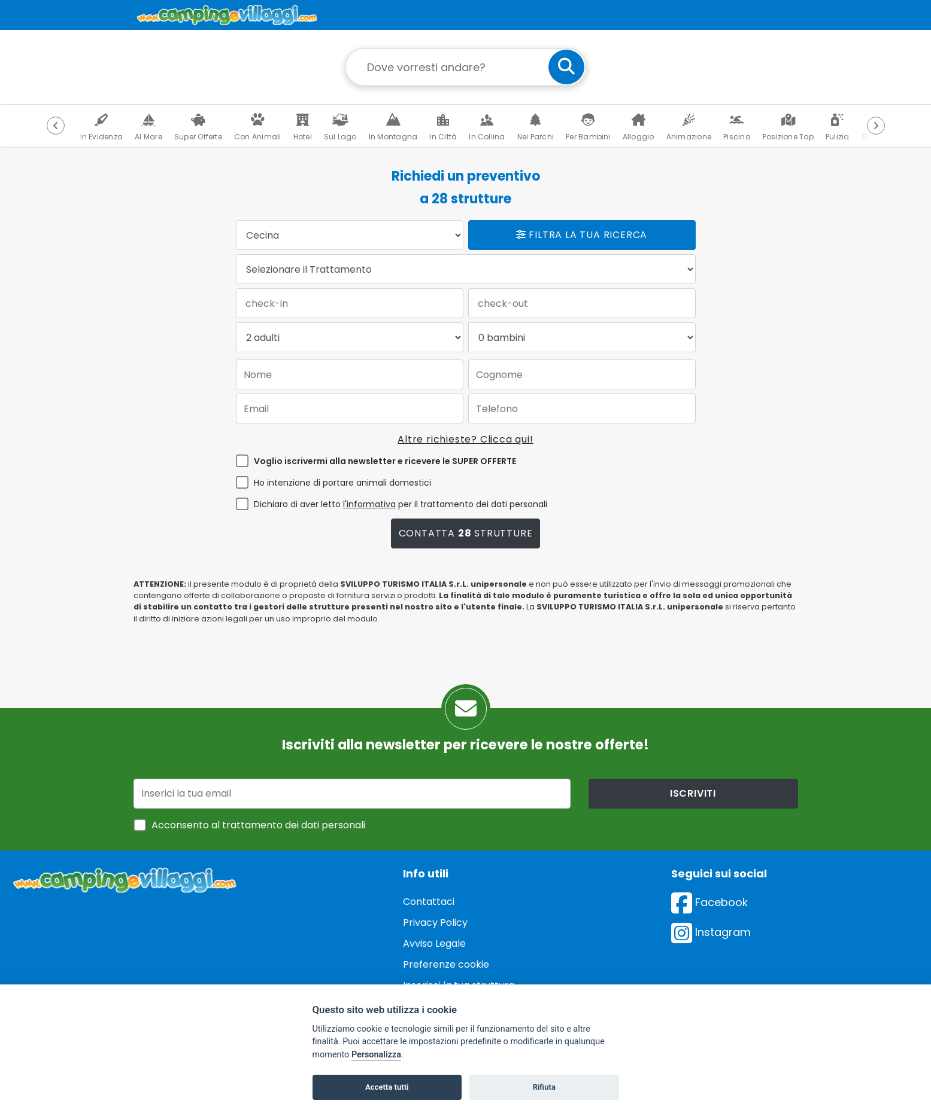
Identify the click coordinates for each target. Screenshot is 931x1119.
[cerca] (566, 67)
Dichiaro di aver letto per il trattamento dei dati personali (400, 504)
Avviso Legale (434, 943)
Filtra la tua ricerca (581, 235)
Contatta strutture (466, 533)
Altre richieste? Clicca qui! (465, 439)
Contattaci (428, 901)
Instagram (711, 932)
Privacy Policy (435, 922)
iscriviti (693, 793)
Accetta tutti (387, 1087)
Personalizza (376, 1055)
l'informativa (369, 504)
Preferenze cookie (446, 964)
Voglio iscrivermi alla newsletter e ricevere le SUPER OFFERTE (385, 461)
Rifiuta (544, 1087)
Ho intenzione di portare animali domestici (342, 483)
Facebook (709, 902)
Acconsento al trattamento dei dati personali (258, 825)
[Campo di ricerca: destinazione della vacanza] (466, 67)
